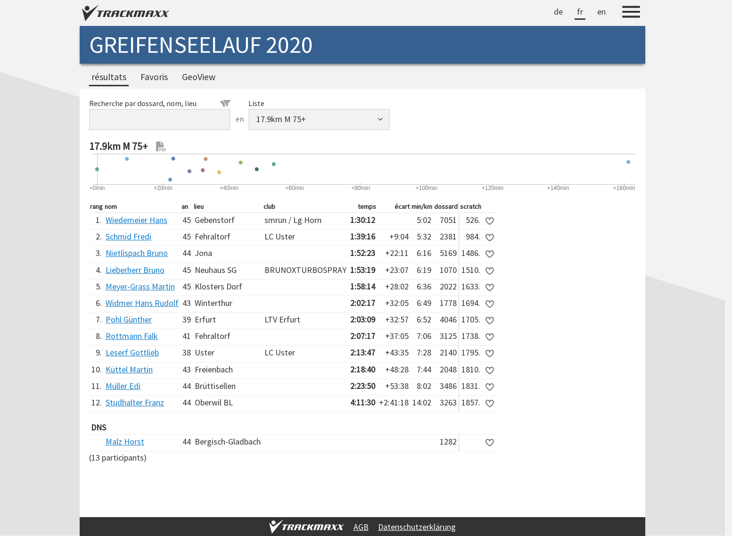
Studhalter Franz (135, 402)
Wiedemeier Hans (136, 219)
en (601, 11)
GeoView (198, 76)
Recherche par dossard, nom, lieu (159, 103)
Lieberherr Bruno (135, 269)
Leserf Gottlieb (132, 352)
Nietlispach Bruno (137, 252)
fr (580, 11)
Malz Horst (125, 441)
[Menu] (631, 13)
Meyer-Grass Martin (140, 286)
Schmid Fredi (128, 236)
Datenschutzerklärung (417, 526)
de (558, 11)
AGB (361, 526)
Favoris (154, 76)
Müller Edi (123, 385)
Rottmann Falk (132, 335)
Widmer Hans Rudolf (142, 302)
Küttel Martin (129, 369)
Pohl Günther (129, 319)
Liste (256, 103)
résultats (108, 76)
